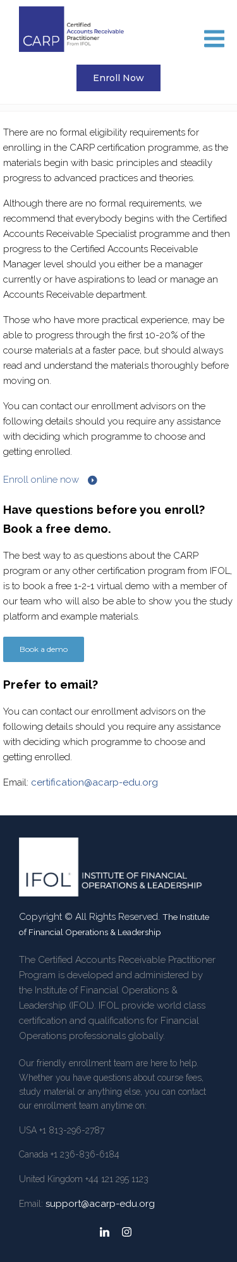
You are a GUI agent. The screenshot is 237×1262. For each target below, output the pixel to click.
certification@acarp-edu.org (94, 782)
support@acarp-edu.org (100, 1203)
